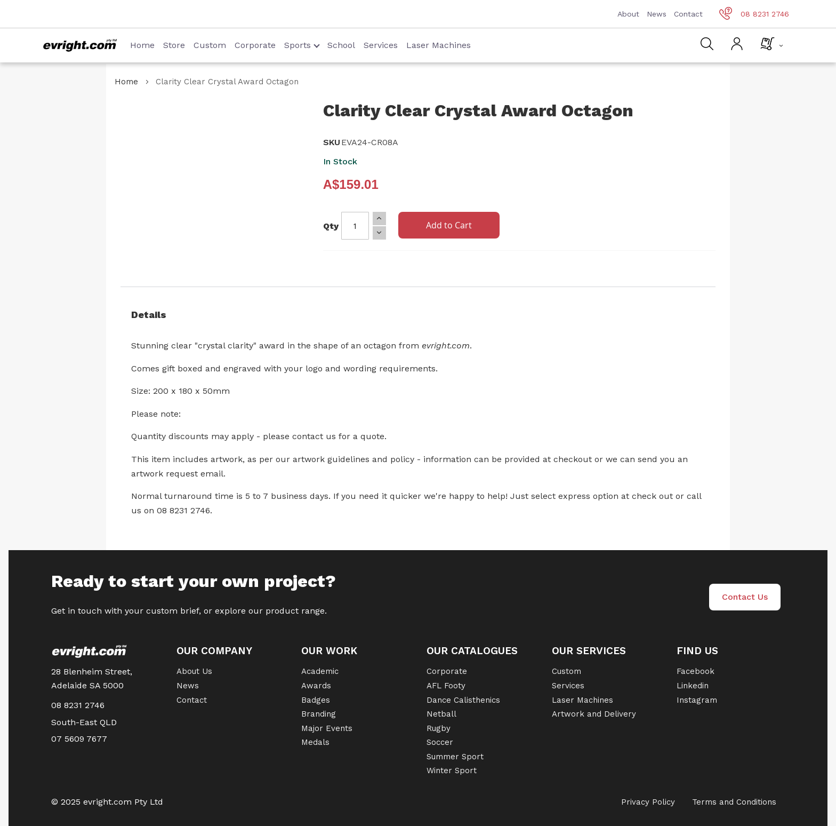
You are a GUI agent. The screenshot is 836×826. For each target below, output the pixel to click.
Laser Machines (438, 45)
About (628, 14)
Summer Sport (455, 756)
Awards (316, 685)
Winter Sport (452, 770)
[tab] (417, 314)
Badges (315, 700)
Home (142, 45)
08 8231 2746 (754, 14)
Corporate (255, 45)
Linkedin (693, 685)
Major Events (326, 728)
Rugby (439, 728)
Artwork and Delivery (594, 714)
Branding (318, 714)
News (656, 14)
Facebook (695, 671)
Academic (320, 671)
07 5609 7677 (79, 739)
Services (381, 45)
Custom (210, 45)
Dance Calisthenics (463, 700)
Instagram (697, 700)
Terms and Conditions (734, 802)
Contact (688, 14)
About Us (194, 671)
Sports (302, 45)
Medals (315, 742)
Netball (441, 714)
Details (148, 314)
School (341, 45)
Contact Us (745, 597)
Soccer (440, 742)
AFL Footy (446, 685)
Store (174, 45)
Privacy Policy (648, 802)
